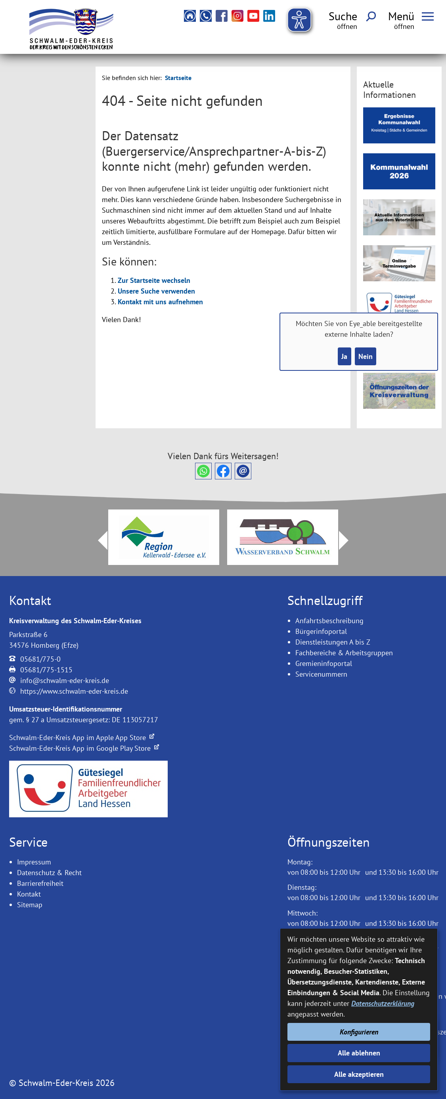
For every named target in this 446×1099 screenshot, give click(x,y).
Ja (344, 356)
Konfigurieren (359, 1031)
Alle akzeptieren (359, 1074)
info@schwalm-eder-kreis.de (64, 680)
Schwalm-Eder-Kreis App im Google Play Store (84, 748)
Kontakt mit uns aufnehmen (160, 301)
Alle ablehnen (359, 1052)
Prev (97, 540)
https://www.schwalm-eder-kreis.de (74, 691)
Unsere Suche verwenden (156, 291)
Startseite (178, 78)
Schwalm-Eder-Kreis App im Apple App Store (81, 737)
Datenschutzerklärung (382, 1003)
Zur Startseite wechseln (154, 280)
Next (348, 540)
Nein (365, 356)
